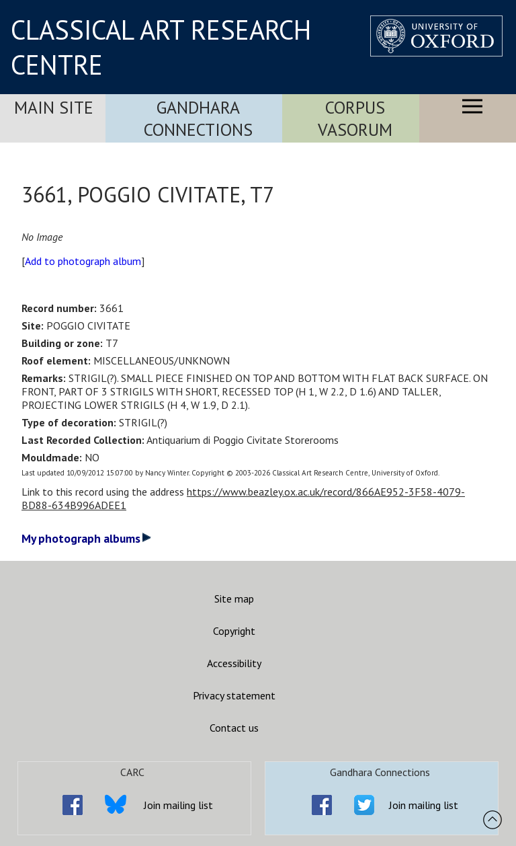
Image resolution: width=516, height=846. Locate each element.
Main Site (53, 107)
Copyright (234, 631)
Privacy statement (234, 695)
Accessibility (234, 663)
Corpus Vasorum (355, 118)
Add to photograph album (83, 261)
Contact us (234, 727)
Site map (234, 598)
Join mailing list (178, 805)
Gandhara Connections (198, 118)
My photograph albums (86, 538)
